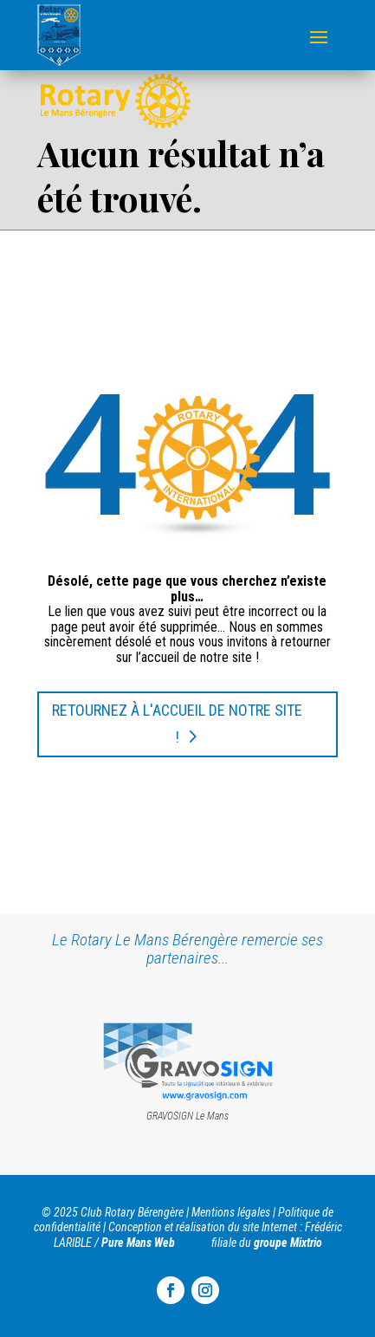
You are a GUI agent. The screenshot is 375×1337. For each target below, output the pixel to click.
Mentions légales (230, 1212)
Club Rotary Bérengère (132, 1212)
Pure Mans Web (138, 1242)
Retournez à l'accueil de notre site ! (177, 723)
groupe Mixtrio (288, 1242)
